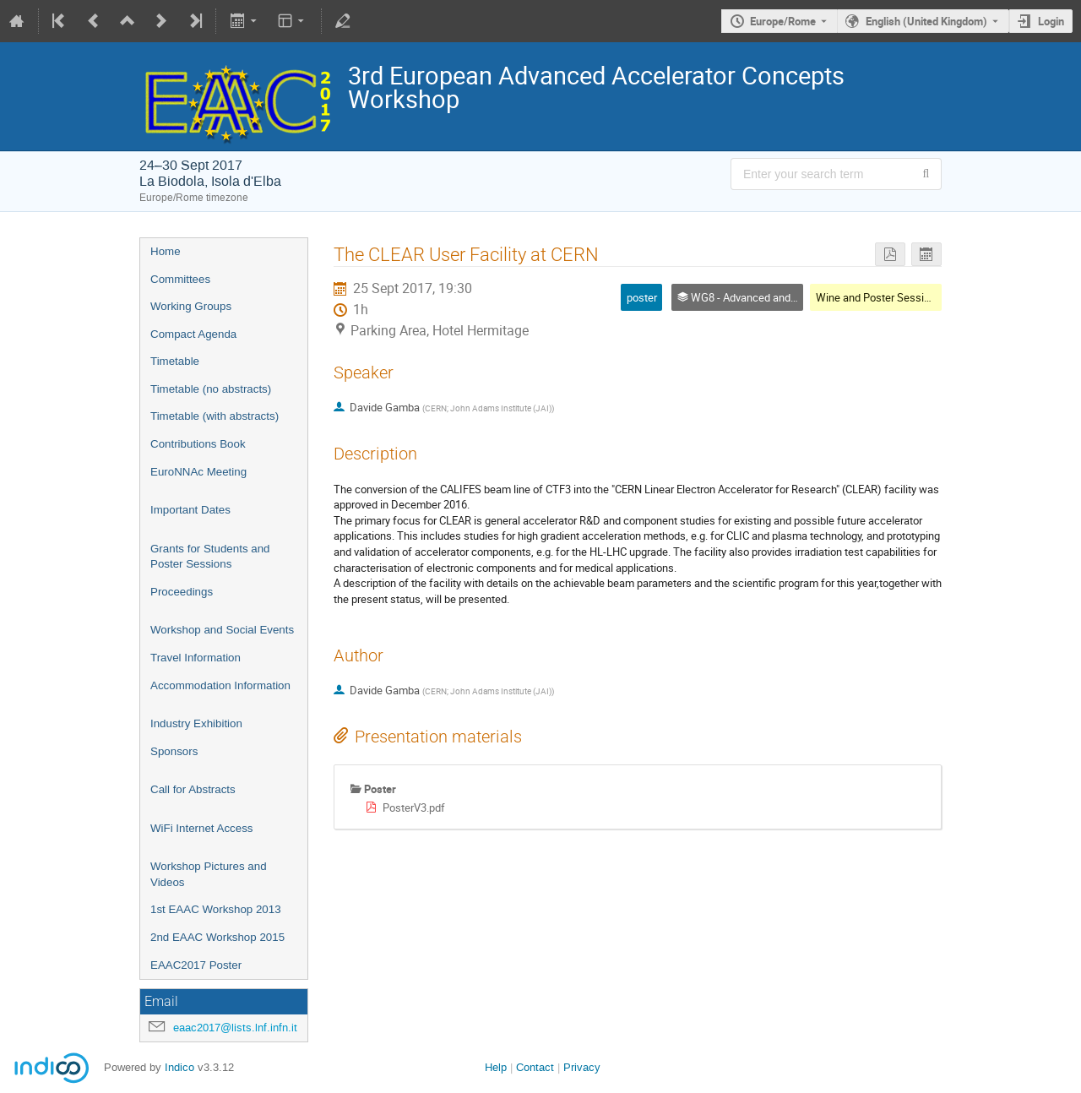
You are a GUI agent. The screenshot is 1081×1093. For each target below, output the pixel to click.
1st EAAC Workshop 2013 (215, 909)
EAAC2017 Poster (196, 965)
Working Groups (190, 306)
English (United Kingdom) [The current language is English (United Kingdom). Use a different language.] (926, 21)
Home (165, 251)
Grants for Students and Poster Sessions (210, 556)
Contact (535, 1067)
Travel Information (195, 657)
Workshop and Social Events (222, 629)
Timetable (174, 361)
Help (496, 1067)
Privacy (581, 1067)
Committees (180, 279)
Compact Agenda (193, 334)
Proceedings (181, 591)
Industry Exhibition (196, 723)
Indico (179, 1067)
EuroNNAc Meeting (198, 471)
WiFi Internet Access (201, 828)
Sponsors (174, 751)
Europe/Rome (783, 21)
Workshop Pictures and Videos (208, 874)
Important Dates (190, 509)
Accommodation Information (220, 685)
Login (1051, 21)
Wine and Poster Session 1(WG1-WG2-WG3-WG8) (936, 297)
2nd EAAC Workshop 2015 (217, 937)
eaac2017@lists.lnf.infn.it (235, 1027)
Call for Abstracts (193, 789)
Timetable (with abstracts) (214, 416)
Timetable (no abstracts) (210, 389)
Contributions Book (198, 444)
